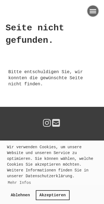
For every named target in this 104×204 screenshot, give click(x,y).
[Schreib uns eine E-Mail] (56, 124)
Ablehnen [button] (20, 195)
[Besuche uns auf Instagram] (47, 124)
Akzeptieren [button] (52, 195)
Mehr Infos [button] (19, 183)
